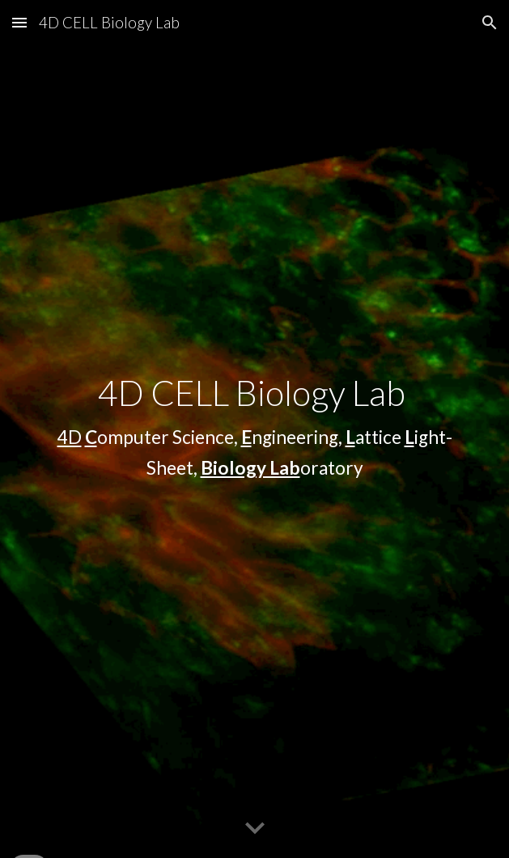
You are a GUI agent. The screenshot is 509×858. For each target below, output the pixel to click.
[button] (19, 22)
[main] (254, 429)
